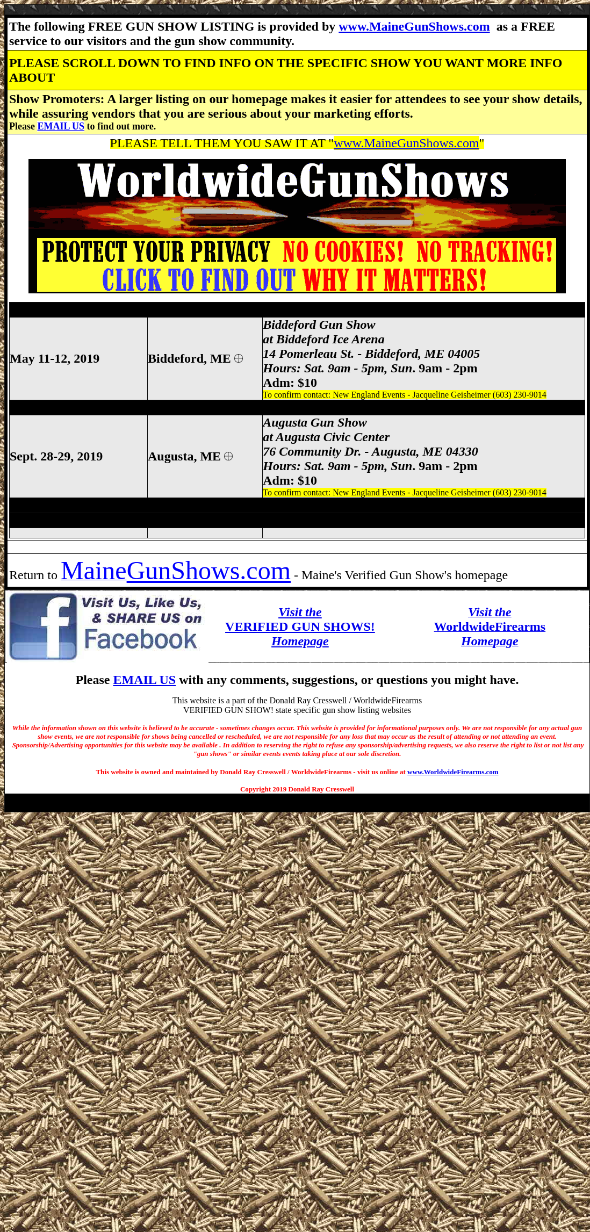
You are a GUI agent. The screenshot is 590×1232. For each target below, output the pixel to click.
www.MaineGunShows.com (414, 26)
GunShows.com (209, 570)
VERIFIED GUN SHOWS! (300, 626)
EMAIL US (60, 126)
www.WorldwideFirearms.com (452, 772)
